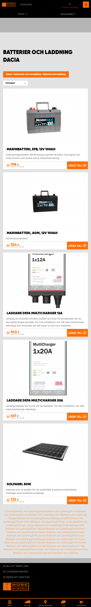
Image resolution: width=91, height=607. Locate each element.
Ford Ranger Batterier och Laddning (51, 539)
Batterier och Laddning (54, 74)
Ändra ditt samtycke (18, 577)
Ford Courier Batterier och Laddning (52, 546)
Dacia (9, 74)
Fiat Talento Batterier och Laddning (52, 532)
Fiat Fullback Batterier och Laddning (51, 528)
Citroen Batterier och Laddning (21, 511)
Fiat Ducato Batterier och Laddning (52, 535)
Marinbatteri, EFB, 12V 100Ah (31, 149)
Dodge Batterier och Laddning (24, 518)
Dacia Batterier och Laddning (37, 514)
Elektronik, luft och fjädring (28, 74)
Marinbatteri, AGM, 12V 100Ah (32, 233)
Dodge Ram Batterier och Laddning (59, 553)
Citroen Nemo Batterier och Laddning (36, 521)
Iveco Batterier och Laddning (69, 514)
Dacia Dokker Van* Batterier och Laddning (52, 549)
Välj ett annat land (17, 566)
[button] (15, 83)
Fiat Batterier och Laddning (54, 511)
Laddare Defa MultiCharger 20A (35, 400)
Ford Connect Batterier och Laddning (51, 542)
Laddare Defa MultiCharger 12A (35, 313)
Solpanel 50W (19, 484)
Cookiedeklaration (17, 571)
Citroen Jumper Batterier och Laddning (39, 525)
